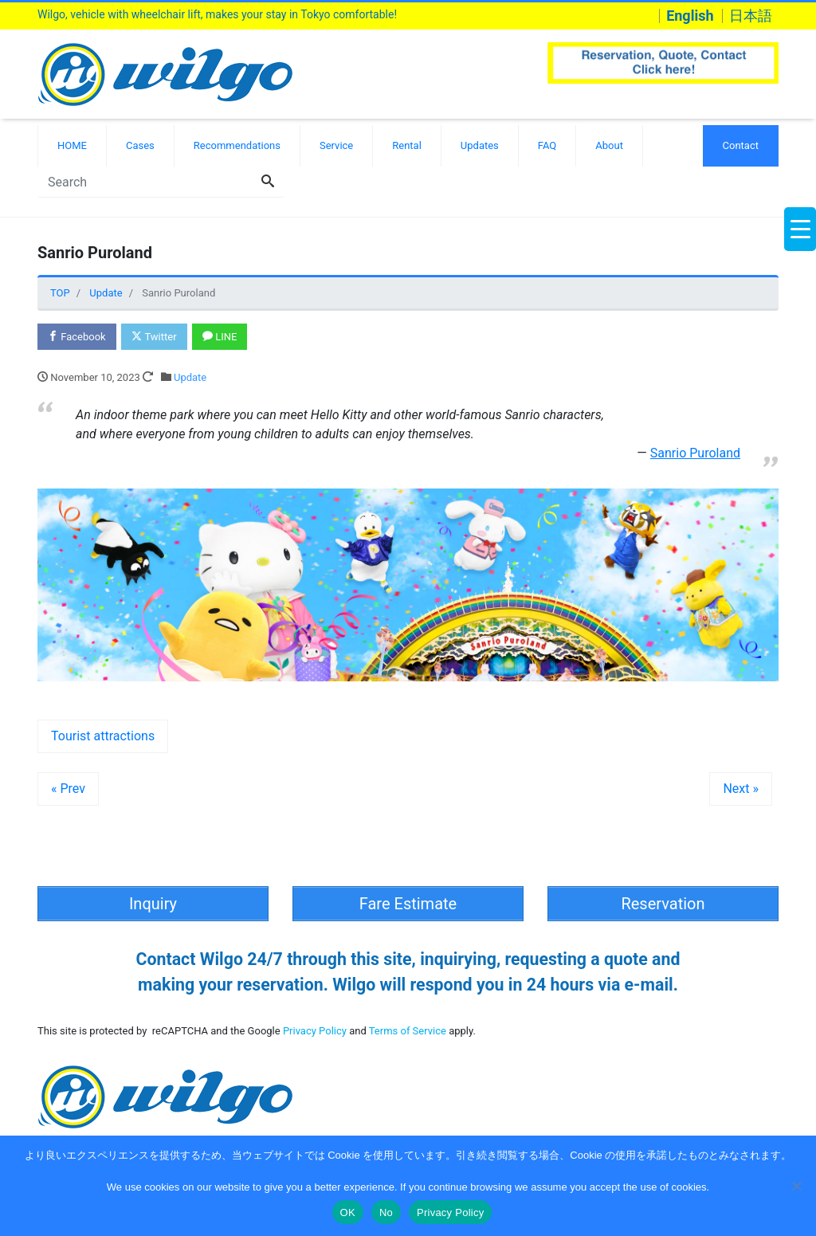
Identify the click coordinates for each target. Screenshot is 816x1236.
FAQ (547, 145)
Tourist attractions (103, 736)
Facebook (77, 337)
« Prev (68, 788)
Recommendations (237, 145)
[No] (796, 1186)
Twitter (153, 337)
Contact (741, 145)
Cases (140, 145)
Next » (741, 788)
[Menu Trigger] (800, 229)
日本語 (750, 16)
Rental (407, 145)
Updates (480, 145)
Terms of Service (407, 1031)
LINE (219, 337)
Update (190, 377)
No (386, 1212)
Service (336, 145)
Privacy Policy (315, 1031)
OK (347, 1212)
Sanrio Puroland (695, 453)
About (609, 145)
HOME (72, 145)
